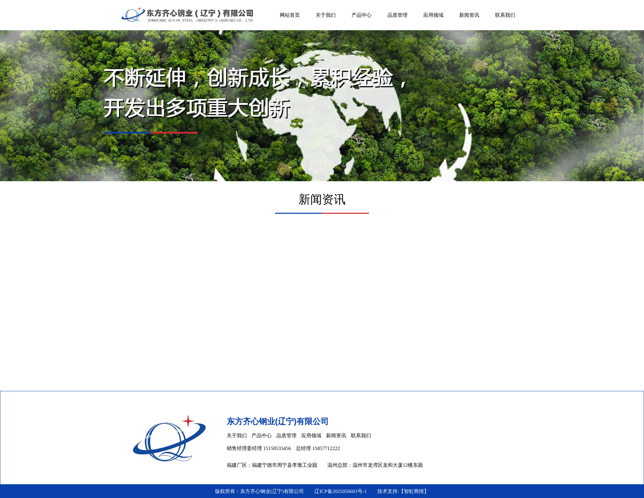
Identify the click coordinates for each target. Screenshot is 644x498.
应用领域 (433, 15)
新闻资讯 (469, 15)
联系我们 (505, 15)
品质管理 (397, 15)
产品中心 (362, 15)
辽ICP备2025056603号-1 (340, 491)
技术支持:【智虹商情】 (403, 491)
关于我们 (326, 15)
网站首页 (290, 15)
